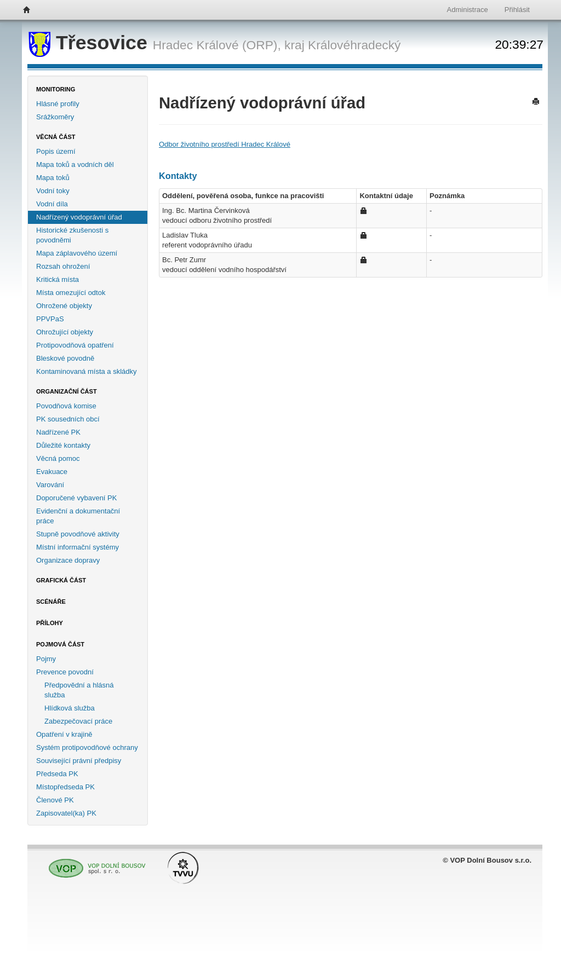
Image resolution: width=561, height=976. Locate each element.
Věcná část (56, 137)
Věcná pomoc (58, 458)
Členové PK (55, 800)
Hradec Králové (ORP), (217, 45)
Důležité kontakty (63, 445)
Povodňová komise (66, 406)
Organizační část (66, 391)
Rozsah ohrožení (63, 266)
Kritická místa (57, 279)
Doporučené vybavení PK (76, 498)
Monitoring (55, 89)
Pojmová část (60, 644)
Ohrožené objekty (64, 306)
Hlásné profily (57, 104)
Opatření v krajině (64, 734)
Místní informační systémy (77, 547)
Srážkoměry (55, 117)
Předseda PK (57, 774)
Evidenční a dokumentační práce (78, 516)
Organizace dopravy (68, 560)
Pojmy (46, 659)
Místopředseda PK (65, 787)
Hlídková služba (69, 708)
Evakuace (51, 471)
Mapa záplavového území (76, 253)
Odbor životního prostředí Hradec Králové (224, 144)
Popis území (56, 151)
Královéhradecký (354, 45)
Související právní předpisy (78, 760)
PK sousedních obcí (68, 419)
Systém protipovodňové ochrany (87, 747)
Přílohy (49, 623)
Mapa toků (53, 178)
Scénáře (51, 601)
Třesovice (90, 43)
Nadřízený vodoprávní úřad (79, 217)
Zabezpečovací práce (78, 721)
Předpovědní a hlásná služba (78, 690)
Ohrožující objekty (64, 332)
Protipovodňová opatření (75, 345)
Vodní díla (52, 204)
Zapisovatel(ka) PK (66, 813)
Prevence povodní (65, 672)
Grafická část (61, 580)
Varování (50, 485)
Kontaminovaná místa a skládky (86, 371)
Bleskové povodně (65, 358)
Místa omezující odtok (70, 292)
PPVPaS (50, 319)
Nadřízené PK (58, 432)
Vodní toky (53, 191)
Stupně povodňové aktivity (77, 534)
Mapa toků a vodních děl (75, 164)
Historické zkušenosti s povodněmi (72, 235)
